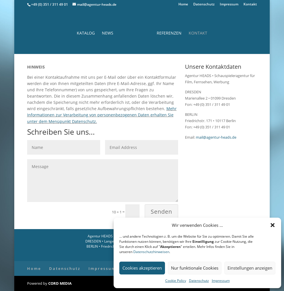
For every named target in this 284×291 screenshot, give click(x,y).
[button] (272, 225)
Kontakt (250, 5)
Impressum (221, 280)
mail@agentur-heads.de (215, 137)
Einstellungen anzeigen (249, 268)
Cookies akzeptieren (142, 268)
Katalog (86, 33)
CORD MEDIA (60, 283)
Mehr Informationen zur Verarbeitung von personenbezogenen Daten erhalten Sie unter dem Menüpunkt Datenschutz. (102, 115)
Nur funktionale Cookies (194, 268)
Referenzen (169, 33)
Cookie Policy (175, 280)
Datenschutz (199, 280)
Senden (161, 211)
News (107, 33)
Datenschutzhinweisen (151, 251)
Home (183, 5)
